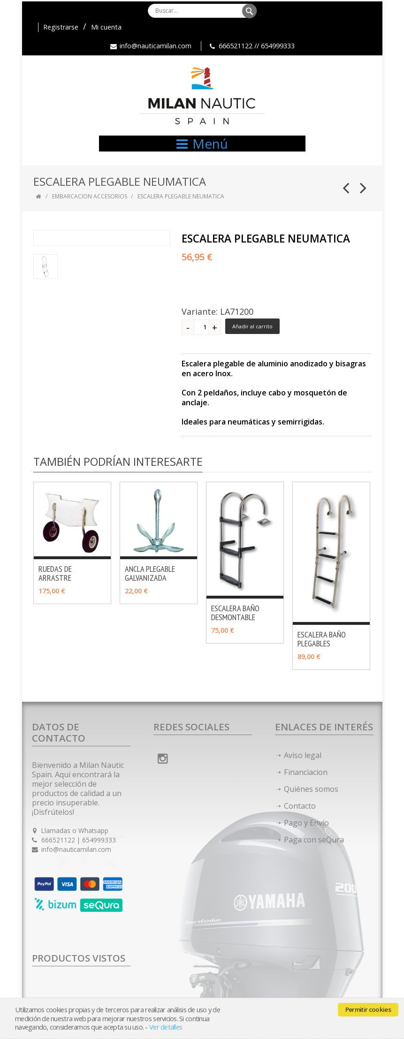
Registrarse (60, 27)
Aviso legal (302, 755)
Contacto (300, 806)
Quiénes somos (311, 789)
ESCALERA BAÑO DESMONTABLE (235, 612)
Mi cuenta (106, 27)
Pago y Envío (306, 823)
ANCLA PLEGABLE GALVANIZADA (150, 573)
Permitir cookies (368, 1009)
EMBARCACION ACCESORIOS (89, 196)
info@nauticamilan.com (155, 45)
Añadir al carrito (252, 326)
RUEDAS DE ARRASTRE (55, 573)
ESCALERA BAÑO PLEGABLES (321, 639)
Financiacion (306, 772)
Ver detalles (165, 1027)
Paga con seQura (314, 839)
